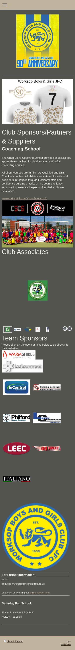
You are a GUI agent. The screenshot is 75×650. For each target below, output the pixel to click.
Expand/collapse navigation (37, 5)
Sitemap (18, 641)
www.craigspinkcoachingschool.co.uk (24, 198)
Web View (66, 644)
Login (68, 641)
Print (8, 641)
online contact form (39, 592)
